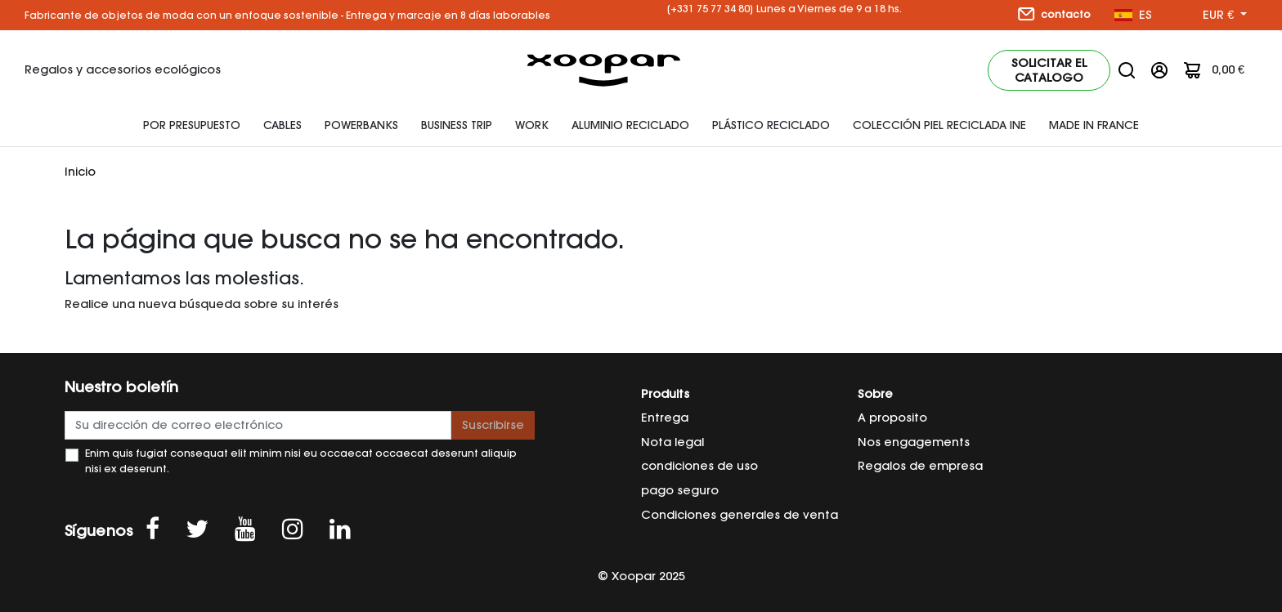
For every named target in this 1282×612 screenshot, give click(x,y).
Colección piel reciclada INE (939, 125)
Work (532, 125)
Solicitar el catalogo (1049, 70)
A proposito (892, 417)
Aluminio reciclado (630, 125)
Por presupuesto (191, 125)
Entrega (664, 417)
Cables (282, 125)
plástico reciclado (771, 125)
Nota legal (672, 442)
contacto (1054, 13)
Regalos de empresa (920, 465)
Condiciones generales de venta (739, 514)
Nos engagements (914, 442)
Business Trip (456, 125)
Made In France (1094, 125)
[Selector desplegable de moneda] (1224, 15)
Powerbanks (361, 125)
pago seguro (680, 490)
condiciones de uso (699, 465)
